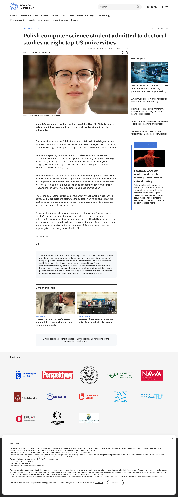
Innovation (43, 20)
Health (55, 16)
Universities (31, 28)
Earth (71, 16)
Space (13, 16)
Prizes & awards (60, 20)
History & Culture (29, 16)
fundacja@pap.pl (77, 476)
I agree (115, 482)
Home (153, 28)
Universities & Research (22, 20)
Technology (104, 16)
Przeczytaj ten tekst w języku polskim (37, 52)
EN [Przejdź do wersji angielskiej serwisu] (166, 6)
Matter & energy (86, 16)
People (74, 20)
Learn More (99, 483)
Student (40, 316)
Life (63, 16)
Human (45, 16)
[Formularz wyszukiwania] (120, 7)
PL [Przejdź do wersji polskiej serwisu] (162, 7)
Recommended (145, 144)
